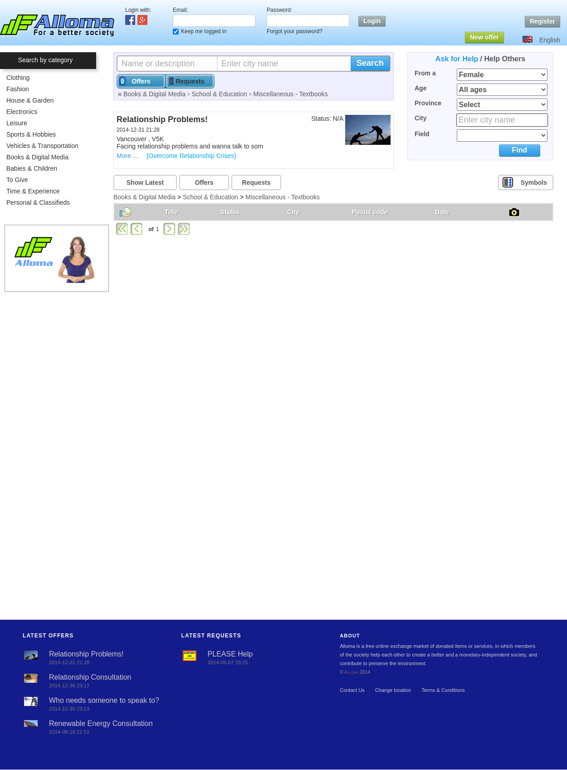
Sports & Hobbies (31, 134)
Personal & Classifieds (38, 202)
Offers (204, 182)
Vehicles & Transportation (42, 145)
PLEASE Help (230, 654)
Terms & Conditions (442, 690)
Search (370, 63)
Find (519, 150)
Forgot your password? (295, 31)
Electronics (21, 111)
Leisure (16, 123)
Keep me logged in (203, 31)
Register (542, 21)
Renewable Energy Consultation (101, 723)
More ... (127, 155)
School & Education (219, 94)
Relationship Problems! (86, 654)
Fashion (17, 89)
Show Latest (145, 182)
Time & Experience (33, 191)
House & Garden (30, 100)
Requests (256, 182)
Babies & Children (31, 168)
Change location (393, 690)
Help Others (504, 59)
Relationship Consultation (90, 677)
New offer (484, 37)
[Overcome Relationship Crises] (191, 155)
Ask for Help (456, 59)
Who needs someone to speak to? (104, 700)
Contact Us (352, 690)
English (549, 40)
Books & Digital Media (37, 157)
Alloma (351, 672)
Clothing (17, 77)
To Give (17, 179)
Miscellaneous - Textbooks (291, 94)
